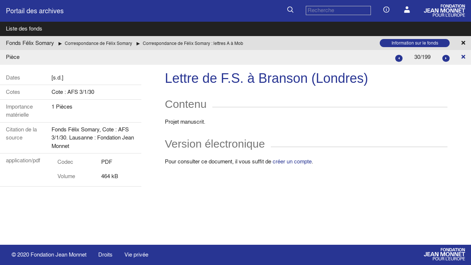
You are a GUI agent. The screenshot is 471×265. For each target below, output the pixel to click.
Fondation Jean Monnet (58, 254)
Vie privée (136, 254)
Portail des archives (35, 10)
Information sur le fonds (415, 43)
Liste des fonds (24, 28)
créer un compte (292, 161)
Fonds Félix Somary (30, 43)
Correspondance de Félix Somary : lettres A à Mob (193, 43)
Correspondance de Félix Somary (98, 43)
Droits (105, 254)
